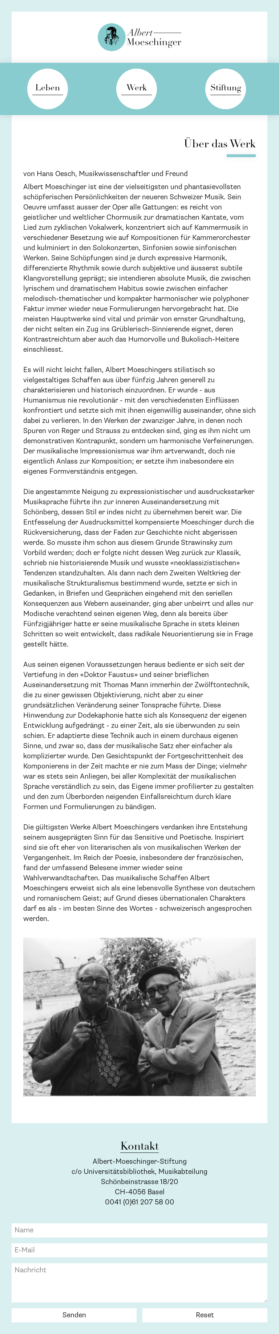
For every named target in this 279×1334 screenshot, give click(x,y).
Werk (136, 88)
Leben (47, 88)
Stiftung (225, 88)
